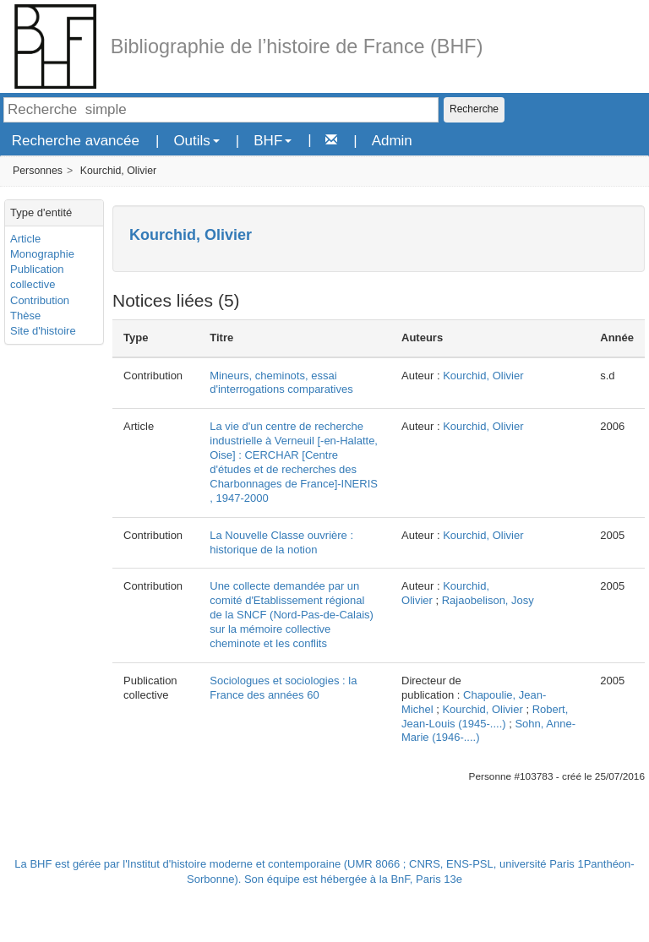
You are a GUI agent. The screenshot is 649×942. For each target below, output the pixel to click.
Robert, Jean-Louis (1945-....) (484, 716)
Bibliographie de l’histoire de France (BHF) (297, 46)
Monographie (42, 254)
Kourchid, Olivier (118, 171)
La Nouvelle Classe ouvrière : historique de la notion (281, 542)
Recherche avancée (75, 141)
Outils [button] (196, 141)
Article (25, 238)
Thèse (25, 315)
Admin (392, 141)
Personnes (38, 171)
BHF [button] (273, 141)
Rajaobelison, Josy (488, 600)
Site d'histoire (43, 330)
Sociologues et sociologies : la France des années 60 (283, 687)
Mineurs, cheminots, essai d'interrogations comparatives (281, 382)
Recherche (474, 109)
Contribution (39, 300)
